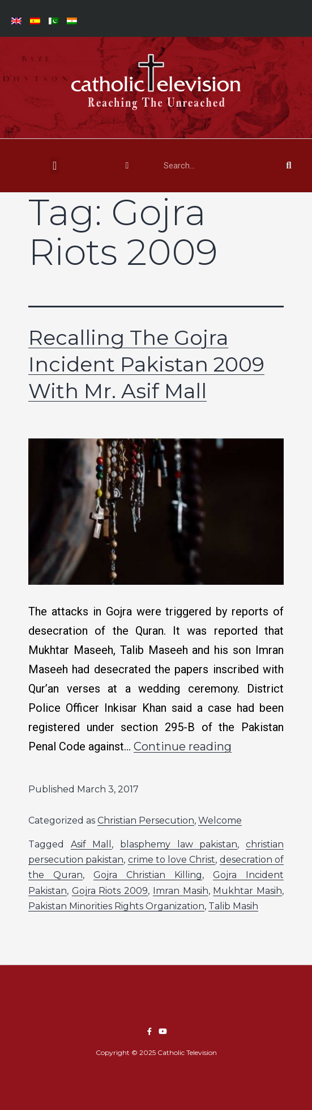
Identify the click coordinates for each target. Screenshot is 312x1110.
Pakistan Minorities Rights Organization (116, 906)
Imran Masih (180, 890)
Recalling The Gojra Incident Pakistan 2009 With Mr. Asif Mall (146, 364)
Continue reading (183, 746)
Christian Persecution (145, 820)
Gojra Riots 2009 (110, 890)
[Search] (289, 166)
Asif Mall (91, 844)
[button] (54, 165)
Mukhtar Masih (247, 890)
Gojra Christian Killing (147, 875)
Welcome (220, 820)
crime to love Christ (172, 859)
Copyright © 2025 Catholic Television (156, 1052)
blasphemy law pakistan (178, 844)
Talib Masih (233, 906)
